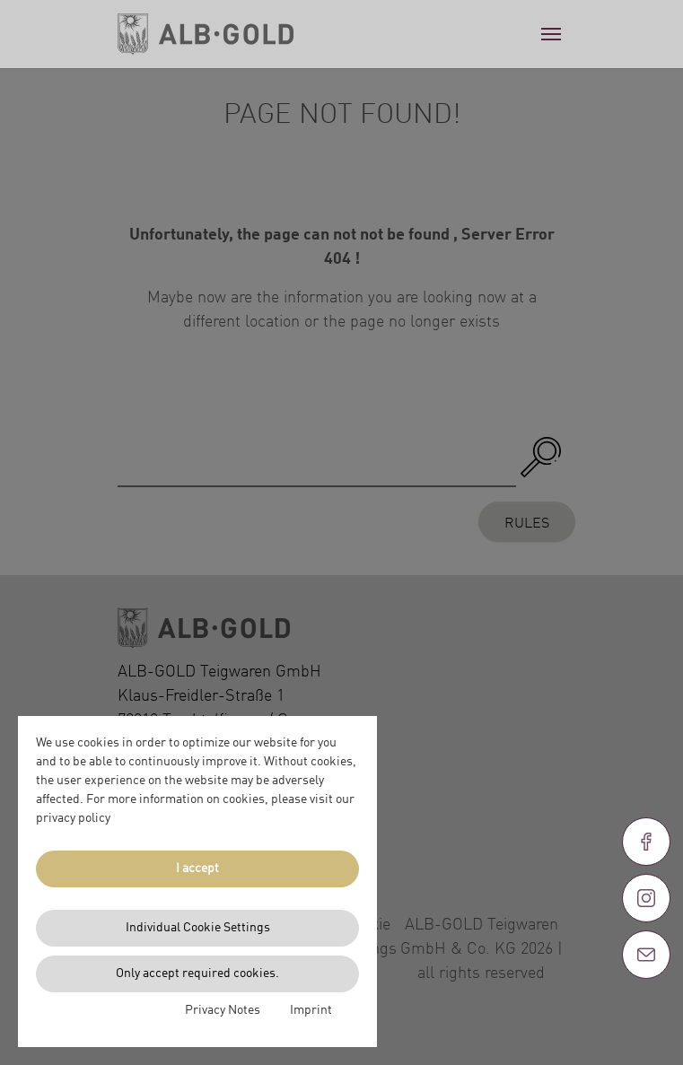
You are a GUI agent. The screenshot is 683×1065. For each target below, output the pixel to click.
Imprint (311, 1010)
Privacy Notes (222, 1010)
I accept (197, 868)
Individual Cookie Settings (198, 927)
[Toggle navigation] (551, 34)
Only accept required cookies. (197, 973)
